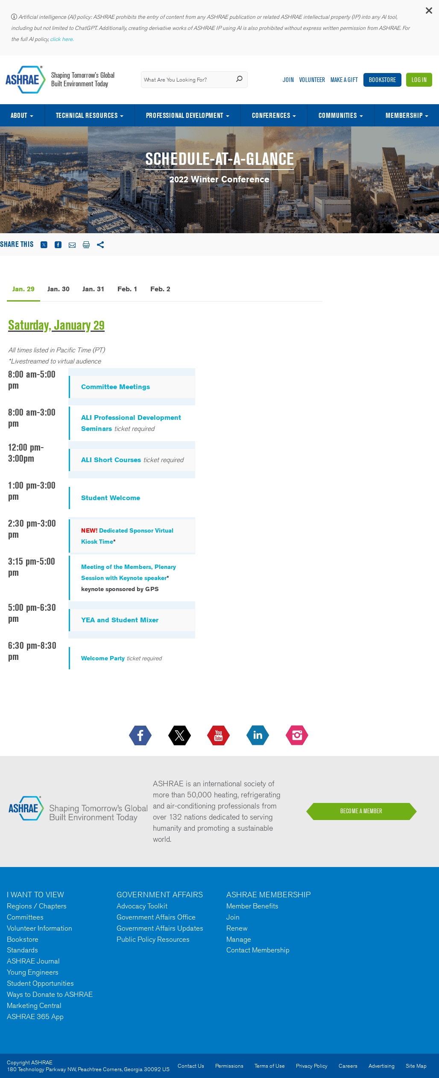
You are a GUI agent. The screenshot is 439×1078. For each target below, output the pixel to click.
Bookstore (382, 80)
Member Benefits (252, 906)
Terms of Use (270, 1065)
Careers (348, 1065)
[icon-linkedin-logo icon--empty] (258, 736)
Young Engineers (33, 972)
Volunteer (312, 80)
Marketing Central (34, 1005)
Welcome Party (103, 658)
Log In (419, 80)
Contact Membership (258, 950)
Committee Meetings (115, 387)
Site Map (416, 1065)
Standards (22, 950)
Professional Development (184, 115)
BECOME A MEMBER (361, 811)
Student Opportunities (40, 983)
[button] (428, 13)
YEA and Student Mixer (119, 620)
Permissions (229, 1065)
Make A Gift (344, 80)
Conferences (271, 115)
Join (288, 80)
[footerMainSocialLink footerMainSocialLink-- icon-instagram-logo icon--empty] (298, 736)
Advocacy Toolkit (142, 906)
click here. (62, 39)
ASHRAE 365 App (35, 1016)
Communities (338, 115)
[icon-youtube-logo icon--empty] (219, 736)
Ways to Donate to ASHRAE (50, 994)
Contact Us (191, 1065)
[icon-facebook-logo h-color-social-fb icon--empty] (141, 736)
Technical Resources (86, 115)
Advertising (382, 1065)
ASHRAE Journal (33, 961)
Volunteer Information (39, 928)
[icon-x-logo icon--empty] (180, 736)
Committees (25, 917)
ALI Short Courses (111, 460)
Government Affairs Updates (160, 928)
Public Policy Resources (153, 939)
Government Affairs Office (156, 917)
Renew (237, 928)
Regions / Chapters (37, 906)
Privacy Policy (312, 1065)
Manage (238, 939)
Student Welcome (110, 498)
